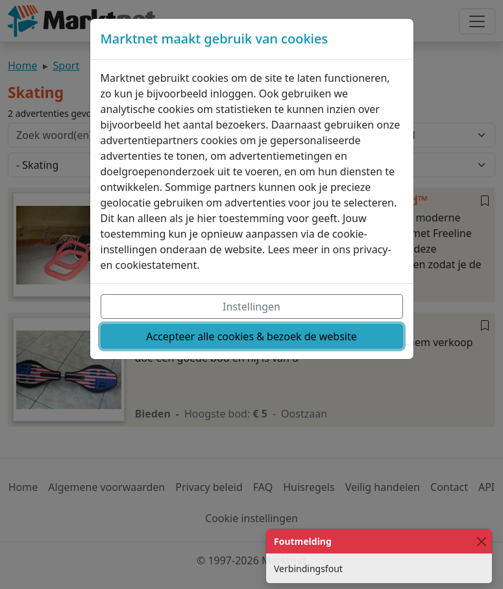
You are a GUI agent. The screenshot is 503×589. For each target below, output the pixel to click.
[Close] (481, 541)
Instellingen (251, 306)
